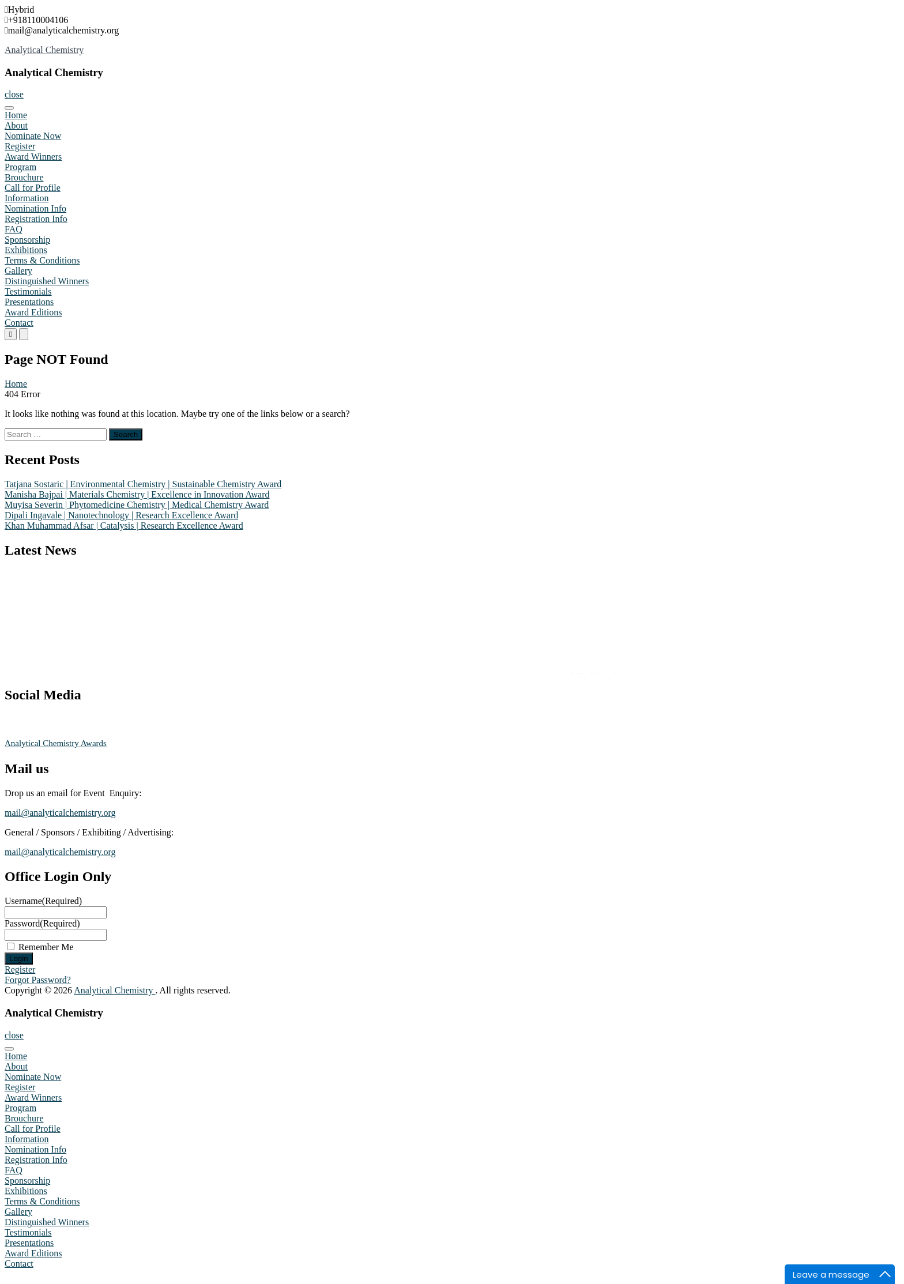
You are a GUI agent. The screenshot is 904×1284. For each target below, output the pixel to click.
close (14, 94)
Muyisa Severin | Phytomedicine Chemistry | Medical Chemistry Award (137, 505)
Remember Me (46, 947)
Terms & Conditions (42, 260)
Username (43, 901)
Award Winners (33, 156)
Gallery (18, 271)
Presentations (29, 302)
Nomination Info (35, 208)
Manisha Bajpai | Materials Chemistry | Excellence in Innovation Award (137, 494)
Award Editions (33, 312)
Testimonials (28, 291)
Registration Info (36, 219)
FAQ (13, 229)
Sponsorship (27, 239)
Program (20, 167)
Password (42, 923)
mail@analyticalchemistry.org (60, 813)
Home (16, 115)
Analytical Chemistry (44, 50)
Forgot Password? (38, 980)
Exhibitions (26, 250)
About (16, 125)
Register (20, 146)
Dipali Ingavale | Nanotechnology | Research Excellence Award (121, 515)
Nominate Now (33, 136)
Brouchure (24, 177)
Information (26, 198)
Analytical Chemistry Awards (56, 743)
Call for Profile (33, 188)
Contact (19, 322)
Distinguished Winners (47, 281)
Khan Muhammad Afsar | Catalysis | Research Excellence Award (124, 525)
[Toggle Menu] (9, 108)
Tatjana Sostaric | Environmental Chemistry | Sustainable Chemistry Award (143, 484)
